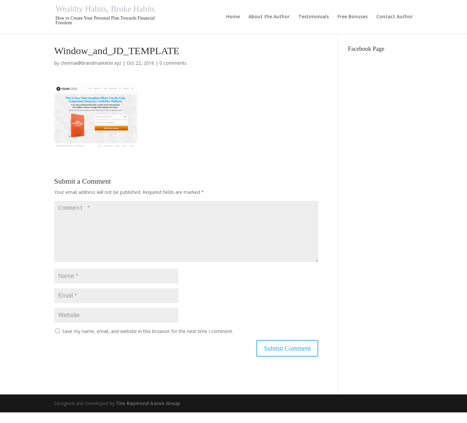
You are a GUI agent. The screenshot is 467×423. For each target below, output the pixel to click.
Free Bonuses (352, 17)
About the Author (269, 17)
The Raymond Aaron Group (148, 414)
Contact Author (394, 17)
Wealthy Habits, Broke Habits (105, 8)
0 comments (173, 63)
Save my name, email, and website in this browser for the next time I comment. (147, 342)
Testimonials (313, 17)
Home (233, 17)
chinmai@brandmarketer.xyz (90, 63)
